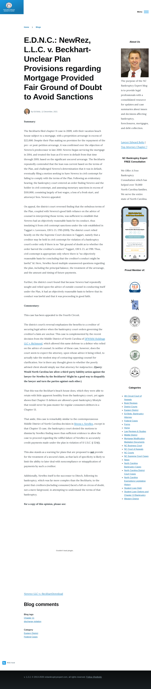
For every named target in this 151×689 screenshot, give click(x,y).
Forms (127, 424)
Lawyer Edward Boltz (132, 142)
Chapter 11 (29, 618)
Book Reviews (130, 403)
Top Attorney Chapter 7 (134, 146)
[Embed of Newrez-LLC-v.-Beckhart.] (65, 550)
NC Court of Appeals (133, 449)
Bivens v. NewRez (83, 423)
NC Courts (129, 453)
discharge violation (32, 621)
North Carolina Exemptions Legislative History (135, 481)
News (126, 460)
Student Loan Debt (133, 488)
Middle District (130, 435)
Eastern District (31, 633)
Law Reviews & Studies (135, 431)
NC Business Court (133, 446)
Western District (131, 499)
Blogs (38, 27)
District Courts (130, 407)
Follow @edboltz (94, 677)
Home (26, 27)
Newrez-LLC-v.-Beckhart (38, 593)
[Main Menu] (142, 11)
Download (57, 593)
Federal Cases (31, 637)
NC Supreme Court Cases (136, 456)
